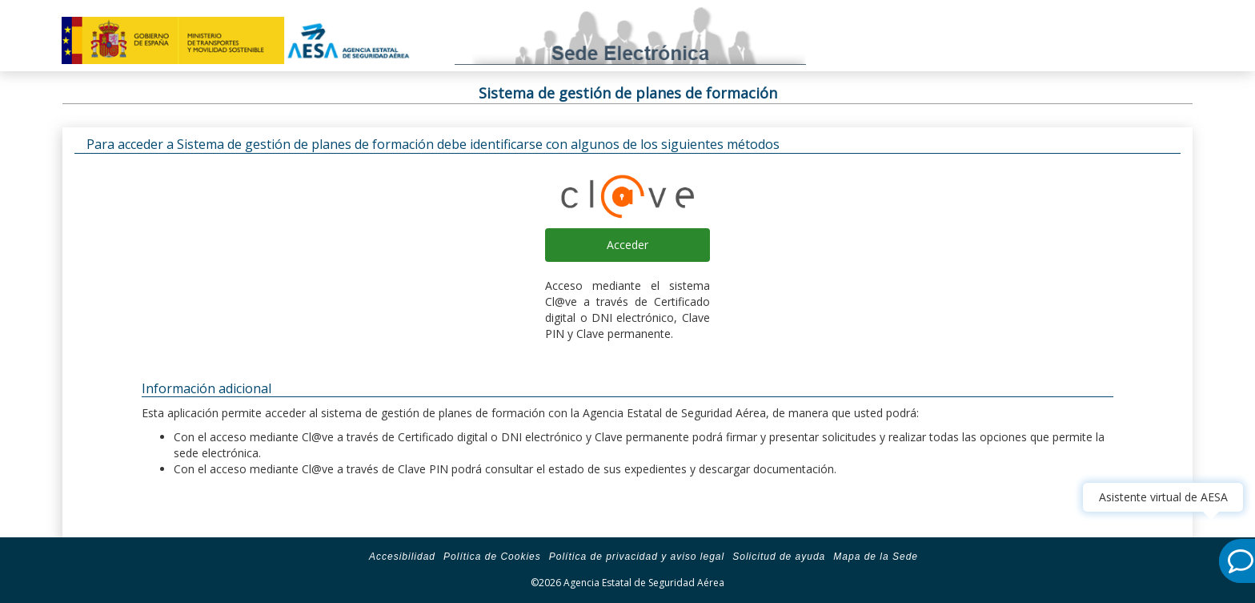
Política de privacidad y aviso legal (636, 556)
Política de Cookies (492, 556)
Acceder (627, 244)
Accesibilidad (402, 556)
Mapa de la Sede (875, 556)
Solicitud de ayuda (778, 556)
